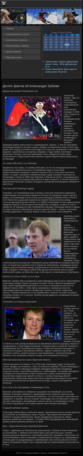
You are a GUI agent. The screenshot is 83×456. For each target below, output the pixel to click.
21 (51, 44)
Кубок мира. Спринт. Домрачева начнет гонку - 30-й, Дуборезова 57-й (61, 64)
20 (46, 44)
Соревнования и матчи (17, 34)
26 (77, 44)
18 (72, 42)
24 (67, 44)
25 (72, 44)
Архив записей (13, 51)
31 (67, 47)
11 (72, 39)
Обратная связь (14, 57)
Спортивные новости (16, 40)
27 (46, 47)
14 (51, 42)
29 (56, 47)
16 (61, 42)
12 (77, 39)
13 (46, 42)
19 (77, 42)
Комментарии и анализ (17, 46)
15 (56, 42)
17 (67, 42)
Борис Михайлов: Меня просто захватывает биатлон (61, 70)
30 (61, 47)
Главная (10, 28)
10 (67, 39)
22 (56, 44)
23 (61, 44)
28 (51, 47)
